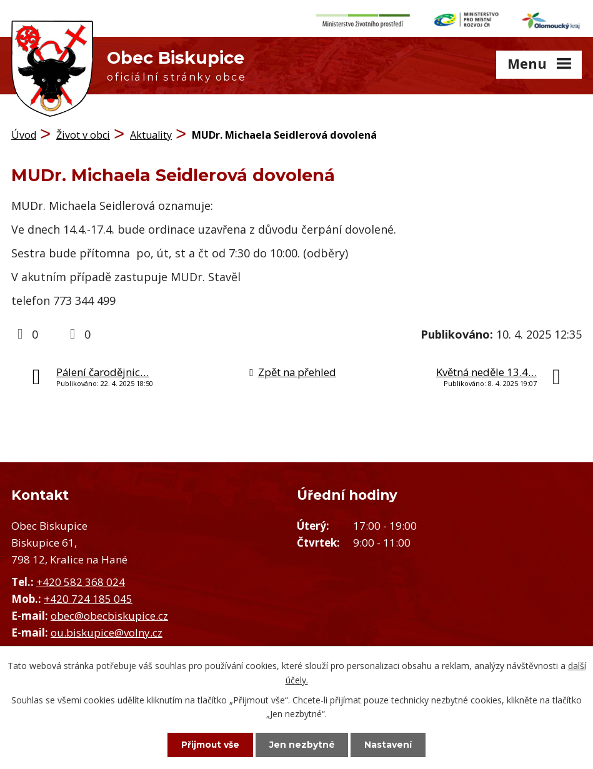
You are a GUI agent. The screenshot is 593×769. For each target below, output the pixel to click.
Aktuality (151, 134)
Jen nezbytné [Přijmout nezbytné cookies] (302, 744)
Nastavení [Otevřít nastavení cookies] (390, 744)
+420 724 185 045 (88, 598)
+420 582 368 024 (80, 581)
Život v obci (83, 134)
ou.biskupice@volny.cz (106, 632)
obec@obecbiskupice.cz (109, 615)
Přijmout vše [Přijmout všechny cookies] (208, 744)
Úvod (23, 134)
